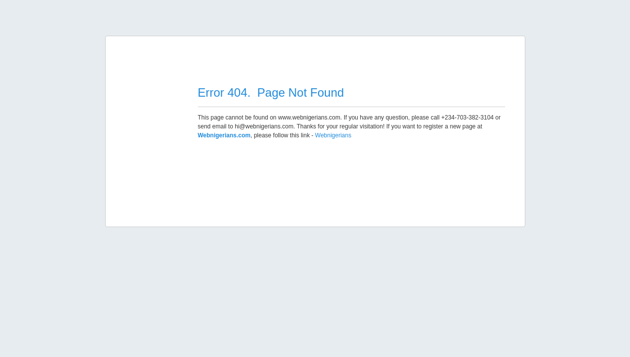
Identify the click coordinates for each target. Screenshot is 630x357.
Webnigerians (333, 135)
